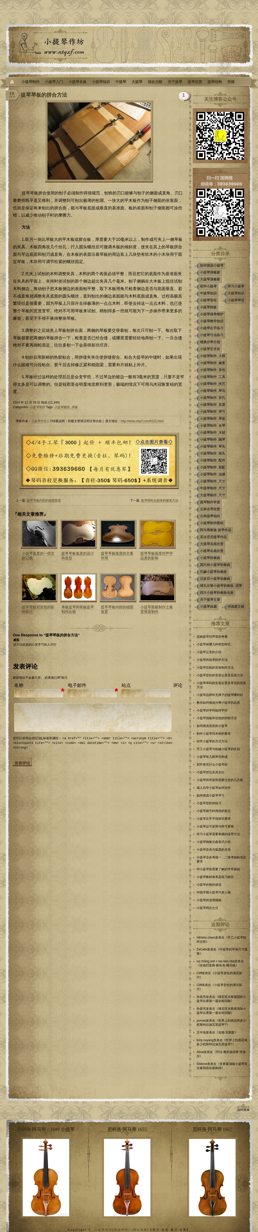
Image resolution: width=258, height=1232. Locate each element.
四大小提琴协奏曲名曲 (216, 593)
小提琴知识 (101, 82)
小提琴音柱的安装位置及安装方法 (220, 675)
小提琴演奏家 (210, 272)
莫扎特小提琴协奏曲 (215, 565)
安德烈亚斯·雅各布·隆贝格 (218, 965)
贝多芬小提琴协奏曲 (215, 579)
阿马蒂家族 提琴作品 (215, 530)
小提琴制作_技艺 (212, 384)
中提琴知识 (208, 293)
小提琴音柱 (208, 300)
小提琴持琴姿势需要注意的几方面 (220, 780)
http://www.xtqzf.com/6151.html (142, 421)
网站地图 (140, 1229)
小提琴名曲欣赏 (211, 551)
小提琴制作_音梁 (212, 405)
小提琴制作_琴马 (212, 391)
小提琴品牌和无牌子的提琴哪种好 (220, 695)
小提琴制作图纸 (211, 523)
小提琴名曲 (77, 82)
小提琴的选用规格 (209, 900)
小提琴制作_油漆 (212, 474)
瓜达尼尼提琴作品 (213, 537)
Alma (200, 1052)
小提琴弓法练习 (211, 335)
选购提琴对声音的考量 (212, 636)
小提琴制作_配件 (212, 460)
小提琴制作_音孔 (212, 398)
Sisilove (202, 1064)
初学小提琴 (208, 286)
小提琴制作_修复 (212, 363)
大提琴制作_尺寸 (212, 495)
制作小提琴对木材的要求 (214, 733)
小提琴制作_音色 (212, 370)
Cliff (199, 973)
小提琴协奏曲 (210, 558)
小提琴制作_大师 (212, 356)
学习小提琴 (236, 286)
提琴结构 (214, 82)
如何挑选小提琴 (211, 265)
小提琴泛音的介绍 (209, 652)
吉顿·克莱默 (226, 1032)
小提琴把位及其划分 (210, 772)
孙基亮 (201, 997)
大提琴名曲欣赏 (211, 544)
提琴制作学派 (210, 502)
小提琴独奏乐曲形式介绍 (214, 842)
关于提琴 (175, 82)
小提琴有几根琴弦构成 (212, 757)
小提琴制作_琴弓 (212, 412)
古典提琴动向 (210, 516)
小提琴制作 (30, 82)
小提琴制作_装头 (212, 453)
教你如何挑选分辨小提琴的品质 (218, 702)
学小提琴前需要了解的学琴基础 (218, 869)
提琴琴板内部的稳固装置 (44, 500)
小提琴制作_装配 (212, 467)
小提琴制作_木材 (212, 432)
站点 (126, 685)
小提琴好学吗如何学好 (212, 710)
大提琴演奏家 (210, 279)
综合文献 (155, 82)
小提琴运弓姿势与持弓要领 (215, 826)
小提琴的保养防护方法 (212, 660)
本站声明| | (123, 1229)
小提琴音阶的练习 (209, 803)
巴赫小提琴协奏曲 (213, 572)
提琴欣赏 (195, 82)
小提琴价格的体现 (209, 884)
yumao (201, 1020)
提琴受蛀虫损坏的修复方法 (159, 500)
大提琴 (137, 82)
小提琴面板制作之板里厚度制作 (156, 609)
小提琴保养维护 (211, 314)
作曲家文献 (236, 607)
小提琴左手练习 (211, 328)
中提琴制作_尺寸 (212, 488)
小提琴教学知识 (211, 321)
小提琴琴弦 (236, 300)
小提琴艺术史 (210, 349)
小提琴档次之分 (207, 908)
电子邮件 (77, 685)
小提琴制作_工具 (212, 377)
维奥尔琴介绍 (210, 342)
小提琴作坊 (39, 421)
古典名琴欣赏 (210, 509)
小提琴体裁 (208, 607)
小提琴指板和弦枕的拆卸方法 (217, 718)
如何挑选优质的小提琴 (212, 726)
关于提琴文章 (210, 600)
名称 (18, 685)
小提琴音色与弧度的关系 (214, 849)
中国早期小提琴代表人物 (214, 892)
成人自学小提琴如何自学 (214, 788)
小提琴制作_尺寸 (212, 481)
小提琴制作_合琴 (212, 426)
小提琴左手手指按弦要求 (214, 818)
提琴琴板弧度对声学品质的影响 (156, 555)
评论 (177, 685)
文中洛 (201, 1032)
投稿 (231, 82)
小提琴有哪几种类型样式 (214, 644)
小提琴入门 (54, 82)
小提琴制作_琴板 (66, 407)
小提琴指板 (208, 307)
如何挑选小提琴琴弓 (210, 795)
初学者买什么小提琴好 (212, 764)
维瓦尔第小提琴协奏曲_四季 (221, 586)
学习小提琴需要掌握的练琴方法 (218, 834)
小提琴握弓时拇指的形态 (214, 811)
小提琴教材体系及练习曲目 (215, 877)
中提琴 (120, 82)
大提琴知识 (236, 293)
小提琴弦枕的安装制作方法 (215, 667)
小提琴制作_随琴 (212, 439)
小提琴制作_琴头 (212, 446)
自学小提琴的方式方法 (212, 741)
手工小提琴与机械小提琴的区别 (218, 749)
